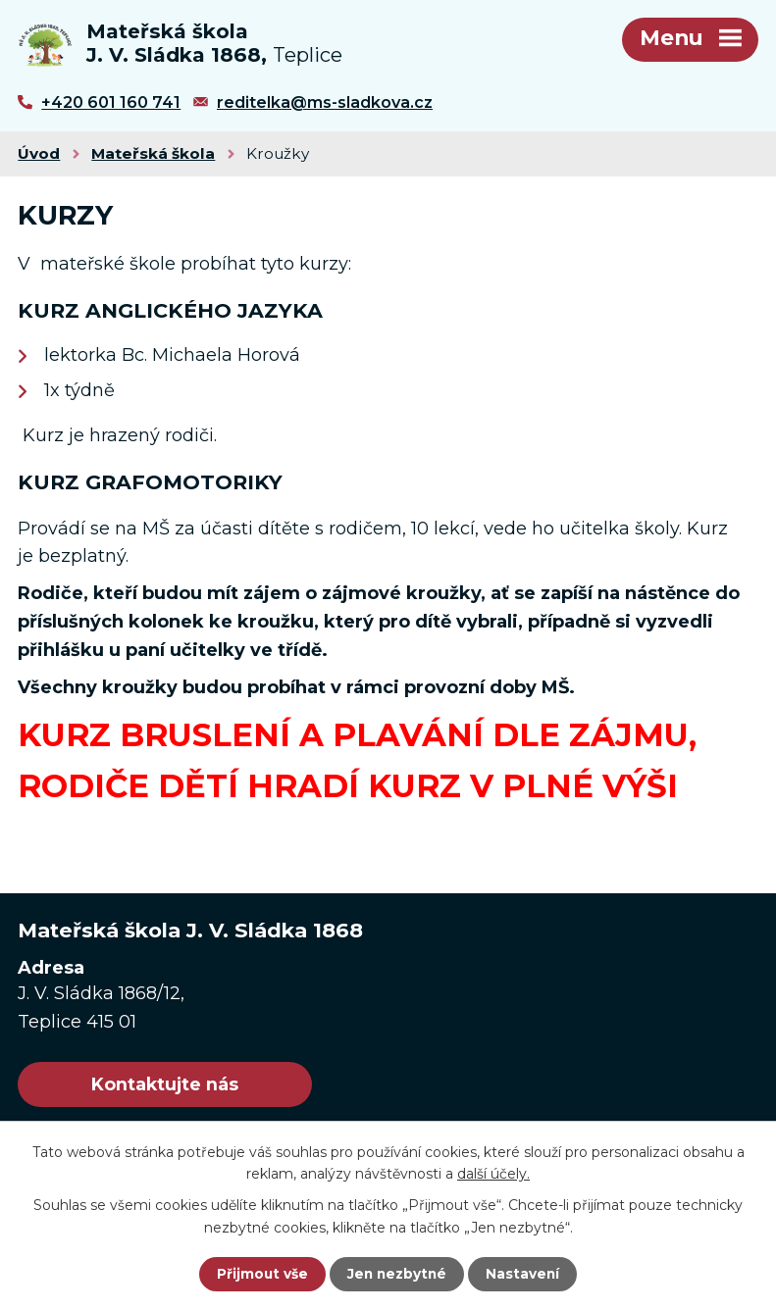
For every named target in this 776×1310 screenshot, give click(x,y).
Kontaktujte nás (175, 1092)
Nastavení (525, 1274)
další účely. (493, 1173)
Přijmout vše (260, 1274)
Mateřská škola (153, 160)
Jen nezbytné (396, 1274)
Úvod (39, 160)
